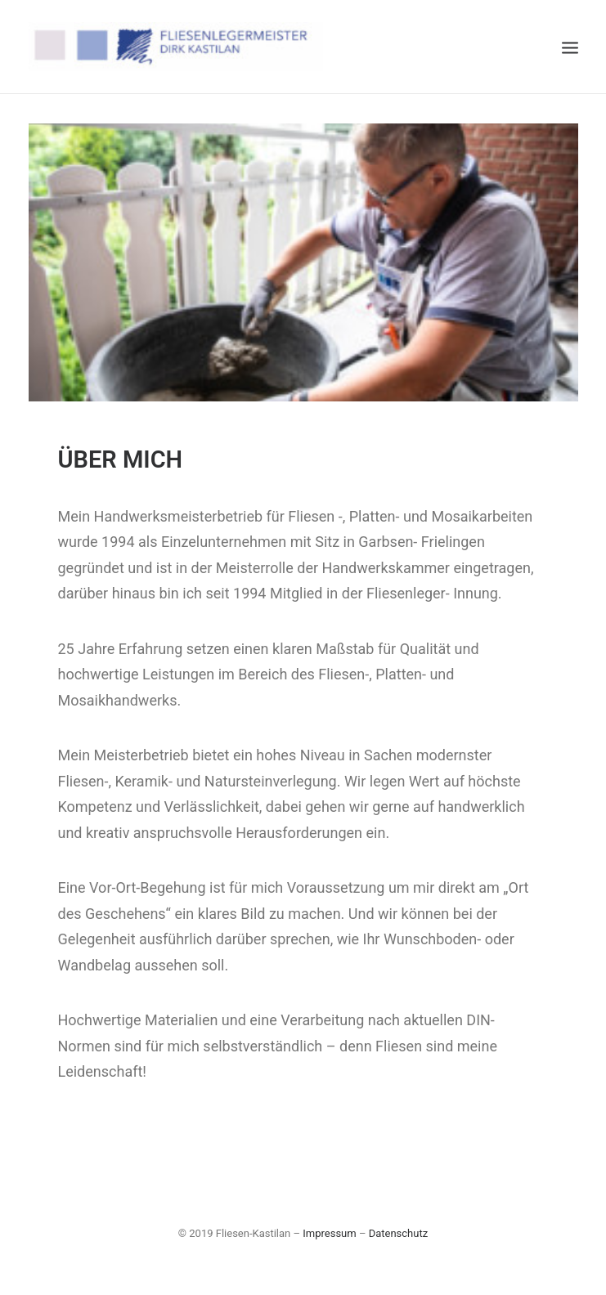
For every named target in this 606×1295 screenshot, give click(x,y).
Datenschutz (398, 1233)
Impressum (329, 1233)
